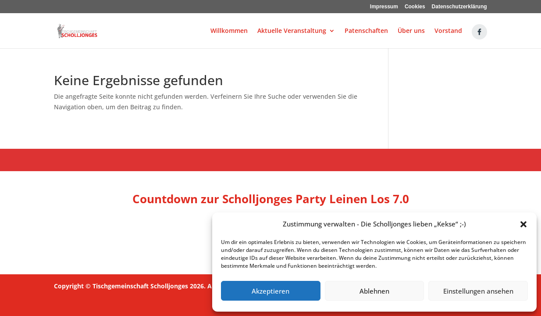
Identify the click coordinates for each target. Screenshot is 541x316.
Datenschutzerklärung (459, 7)
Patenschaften (366, 31)
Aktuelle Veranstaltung (291, 31)
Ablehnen (374, 291)
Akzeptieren (270, 291)
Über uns (411, 31)
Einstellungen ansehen (478, 291)
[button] (523, 224)
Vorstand (448, 31)
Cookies (415, 7)
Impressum (384, 7)
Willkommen (229, 31)
